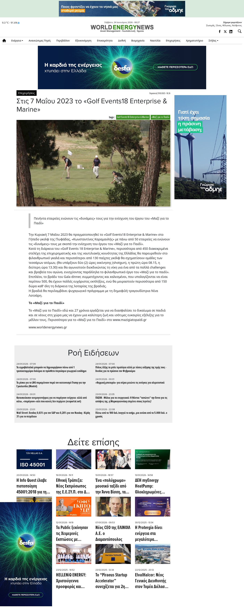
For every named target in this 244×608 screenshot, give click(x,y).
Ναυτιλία (155, 40)
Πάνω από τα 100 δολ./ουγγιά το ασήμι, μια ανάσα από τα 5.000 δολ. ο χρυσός (131, 414)
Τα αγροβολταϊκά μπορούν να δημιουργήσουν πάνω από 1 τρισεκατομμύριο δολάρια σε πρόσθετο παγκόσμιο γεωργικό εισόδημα (51, 369)
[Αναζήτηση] (238, 31)
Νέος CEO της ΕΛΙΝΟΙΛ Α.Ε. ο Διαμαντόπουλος (112, 534)
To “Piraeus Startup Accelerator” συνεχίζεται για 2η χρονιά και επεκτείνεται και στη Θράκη (111, 581)
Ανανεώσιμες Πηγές (40, 40)
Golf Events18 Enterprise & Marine (133, 117)
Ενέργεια (16, 40)
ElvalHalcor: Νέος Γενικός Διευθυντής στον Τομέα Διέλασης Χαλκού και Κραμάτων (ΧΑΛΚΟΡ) (152, 581)
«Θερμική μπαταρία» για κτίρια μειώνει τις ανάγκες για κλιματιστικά (130, 383)
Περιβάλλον (63, 40)
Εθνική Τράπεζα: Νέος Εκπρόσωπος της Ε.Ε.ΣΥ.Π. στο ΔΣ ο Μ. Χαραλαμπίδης (73, 486)
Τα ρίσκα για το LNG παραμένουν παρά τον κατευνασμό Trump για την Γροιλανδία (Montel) (51, 384)
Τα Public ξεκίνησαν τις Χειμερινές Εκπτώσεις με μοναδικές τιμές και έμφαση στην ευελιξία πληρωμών (73, 534)
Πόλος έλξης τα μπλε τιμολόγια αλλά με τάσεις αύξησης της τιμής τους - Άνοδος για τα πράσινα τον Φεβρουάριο (130, 369)
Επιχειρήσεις (173, 40)
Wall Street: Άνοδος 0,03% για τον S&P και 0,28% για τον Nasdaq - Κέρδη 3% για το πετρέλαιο (53, 414)
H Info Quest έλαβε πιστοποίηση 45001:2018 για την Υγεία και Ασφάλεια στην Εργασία (32, 486)
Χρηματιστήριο (194, 40)
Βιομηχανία (138, 40)
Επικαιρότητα (105, 40)
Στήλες (212, 40)
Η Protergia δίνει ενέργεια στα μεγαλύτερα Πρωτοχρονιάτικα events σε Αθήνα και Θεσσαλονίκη (151, 534)
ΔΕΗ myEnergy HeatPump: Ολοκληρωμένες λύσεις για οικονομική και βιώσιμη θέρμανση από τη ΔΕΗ (150, 486)
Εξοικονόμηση (83, 40)
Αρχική (5, 40)
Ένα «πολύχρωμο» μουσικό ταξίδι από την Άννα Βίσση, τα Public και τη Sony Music (110, 486)
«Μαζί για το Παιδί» (160, 117)
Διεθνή (122, 40)
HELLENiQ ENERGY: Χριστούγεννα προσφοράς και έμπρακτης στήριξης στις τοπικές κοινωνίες (72, 581)
